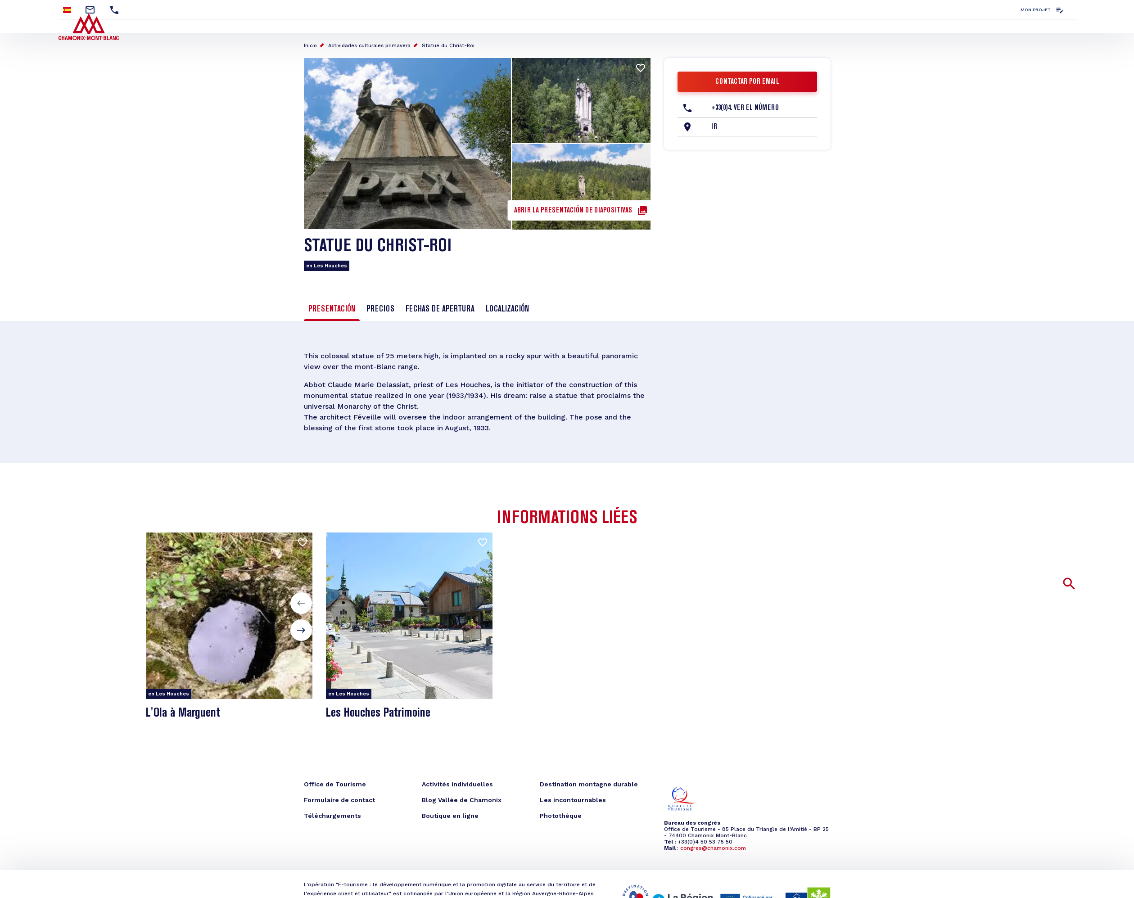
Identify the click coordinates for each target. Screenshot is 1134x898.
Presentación (331, 309)
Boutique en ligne (450, 815)
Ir (714, 127)
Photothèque (561, 815)
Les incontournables (573, 799)
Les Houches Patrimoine (378, 713)
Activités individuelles (457, 784)
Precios (380, 309)
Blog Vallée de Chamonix (461, 799)
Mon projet (1036, 9)
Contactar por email (747, 82)
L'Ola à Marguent (183, 713)
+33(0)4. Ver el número (745, 108)
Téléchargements (332, 815)
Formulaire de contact (339, 799)
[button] (301, 603)
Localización (507, 309)
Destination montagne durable (589, 784)
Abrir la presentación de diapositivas (573, 211)
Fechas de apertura (440, 309)
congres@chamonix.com (713, 848)
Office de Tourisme (335, 784)
